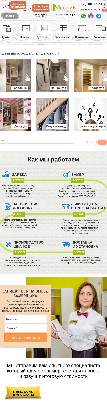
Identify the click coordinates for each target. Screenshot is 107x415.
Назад (92, 142)
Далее (102, 142)
